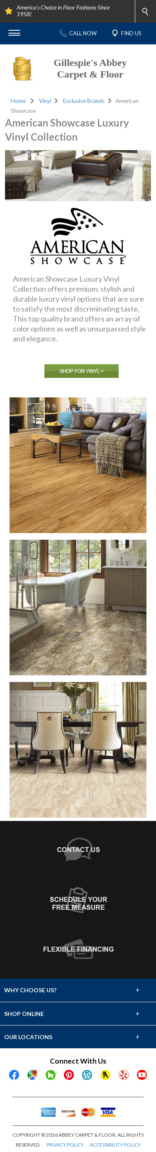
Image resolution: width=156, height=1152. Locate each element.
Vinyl (45, 100)
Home (18, 100)
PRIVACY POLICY (65, 1145)
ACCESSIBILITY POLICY (115, 1145)
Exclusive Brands (84, 100)
